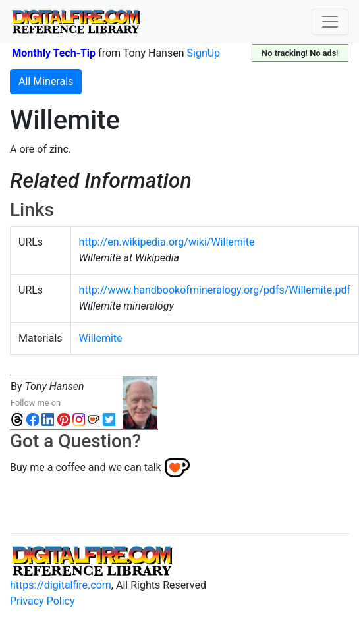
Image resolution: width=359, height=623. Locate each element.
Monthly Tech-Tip (54, 53)
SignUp (204, 53)
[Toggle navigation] (330, 22)
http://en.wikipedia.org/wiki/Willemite (167, 242)
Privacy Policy (42, 601)
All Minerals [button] (45, 81)
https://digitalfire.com (60, 585)
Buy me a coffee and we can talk (85, 467)
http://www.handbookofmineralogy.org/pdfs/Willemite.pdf (215, 290)
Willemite (101, 338)
